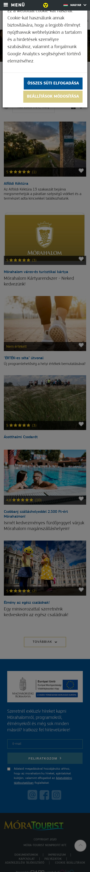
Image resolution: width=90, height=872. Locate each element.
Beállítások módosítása (53, 96)
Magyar (74, 5)
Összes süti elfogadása (53, 83)
